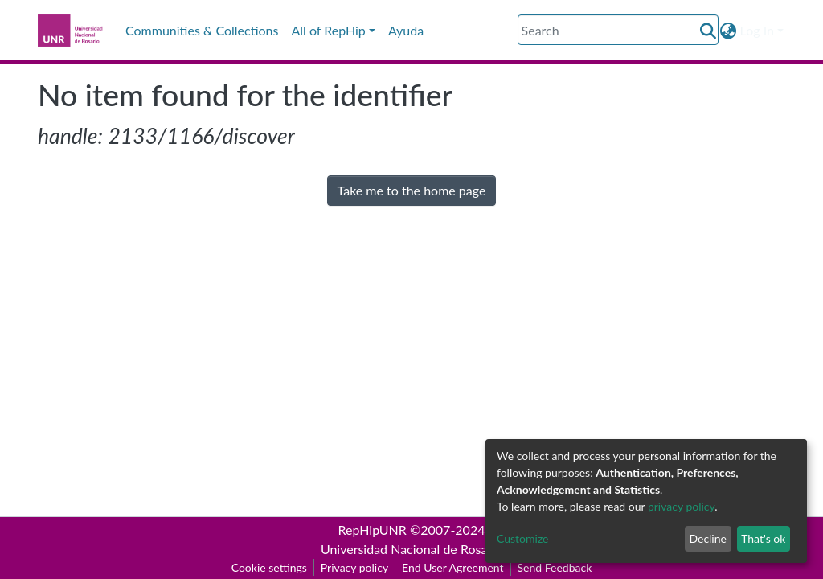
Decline (708, 538)
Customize (523, 538)
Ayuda (406, 30)
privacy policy (681, 506)
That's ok (763, 538)
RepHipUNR (372, 529)
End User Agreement (452, 567)
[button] (729, 30)
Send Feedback (555, 567)
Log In (757, 30)
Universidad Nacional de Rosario (411, 548)
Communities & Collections (201, 30)
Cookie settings (269, 567)
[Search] (618, 29)
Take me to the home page (412, 190)
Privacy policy (354, 567)
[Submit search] (708, 30)
